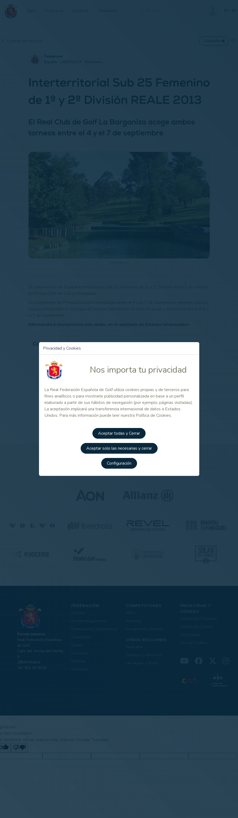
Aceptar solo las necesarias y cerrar (119, 448)
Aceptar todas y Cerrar (119, 433)
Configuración (119, 463)
